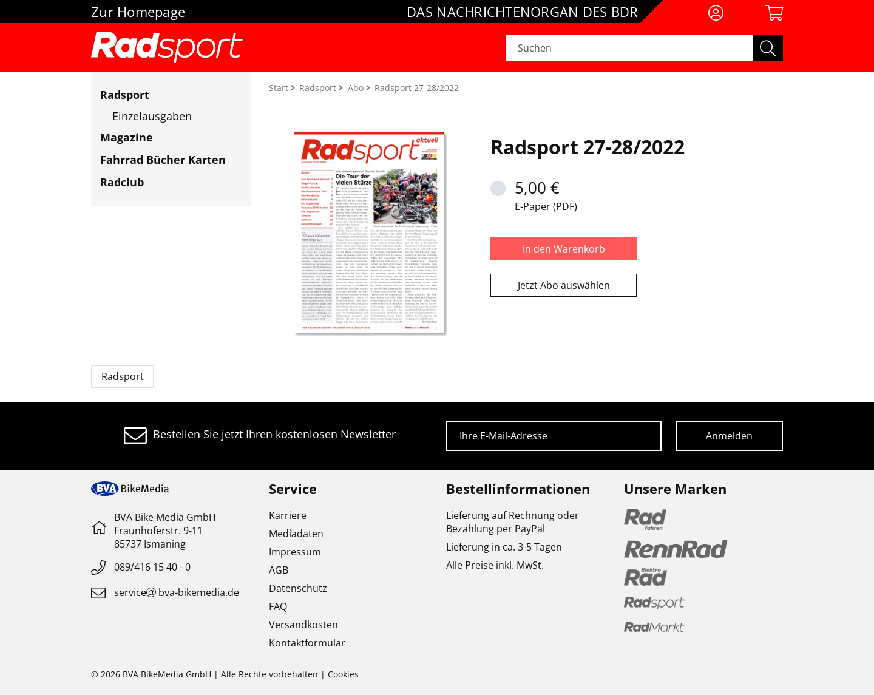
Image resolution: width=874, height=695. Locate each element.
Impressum (295, 551)
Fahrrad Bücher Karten (163, 159)
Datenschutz (298, 588)
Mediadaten (296, 533)
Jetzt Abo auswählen (564, 285)
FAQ (278, 606)
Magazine (126, 137)
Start (280, 87)
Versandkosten (303, 624)
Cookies (343, 674)
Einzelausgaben (152, 116)
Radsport (124, 94)
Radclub (122, 182)
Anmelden (729, 435)
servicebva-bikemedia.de (176, 592)
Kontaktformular (307, 642)
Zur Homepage (138, 11)
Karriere (288, 515)
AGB (278, 570)
